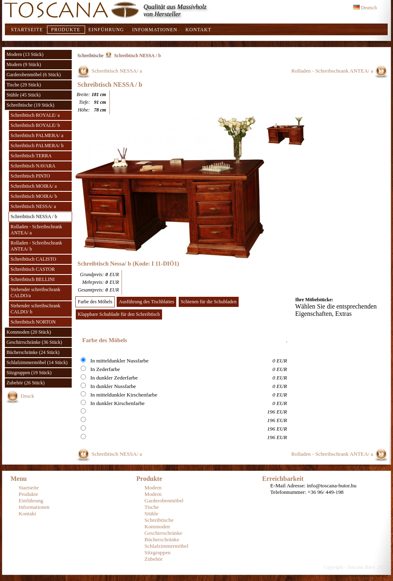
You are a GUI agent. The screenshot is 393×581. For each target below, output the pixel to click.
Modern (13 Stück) (24, 54)
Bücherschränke (162, 539)
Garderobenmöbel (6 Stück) (33, 74)
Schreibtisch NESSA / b (34, 216)
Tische (152, 507)
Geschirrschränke (163, 533)
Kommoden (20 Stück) (28, 332)
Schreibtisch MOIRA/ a (34, 186)
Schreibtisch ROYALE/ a (35, 115)
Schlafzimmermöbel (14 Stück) (37, 362)
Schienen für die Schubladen (209, 301)
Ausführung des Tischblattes (146, 301)
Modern (153, 488)
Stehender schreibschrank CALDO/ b (35, 309)
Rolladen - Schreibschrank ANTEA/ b (36, 246)
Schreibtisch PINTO (30, 176)
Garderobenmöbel (164, 500)
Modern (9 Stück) (23, 64)
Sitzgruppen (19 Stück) (28, 372)
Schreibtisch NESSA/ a (33, 206)
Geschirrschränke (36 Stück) (34, 342)
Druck (27, 396)
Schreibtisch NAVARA (33, 166)
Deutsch (365, 8)
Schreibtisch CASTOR (33, 269)
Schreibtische (90, 55)
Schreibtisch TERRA (31, 156)
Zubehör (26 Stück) (25, 383)
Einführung (106, 29)
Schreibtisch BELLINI (33, 279)
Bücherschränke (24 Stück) (33, 352)
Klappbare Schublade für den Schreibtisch (119, 314)
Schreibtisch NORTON (33, 322)
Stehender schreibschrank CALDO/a (35, 292)
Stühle (151, 513)
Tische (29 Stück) (23, 85)
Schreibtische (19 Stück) (30, 105)
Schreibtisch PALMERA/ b (37, 145)
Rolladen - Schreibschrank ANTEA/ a (36, 230)
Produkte (65, 29)
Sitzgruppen (158, 552)
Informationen (154, 29)
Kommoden (157, 526)
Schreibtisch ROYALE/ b (35, 125)
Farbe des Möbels (95, 301)
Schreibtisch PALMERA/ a (37, 135)
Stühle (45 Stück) (23, 95)
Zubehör (154, 559)
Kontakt (198, 29)
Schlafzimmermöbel (166, 546)
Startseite (27, 29)
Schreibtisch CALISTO (33, 259)
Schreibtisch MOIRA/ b (34, 196)
